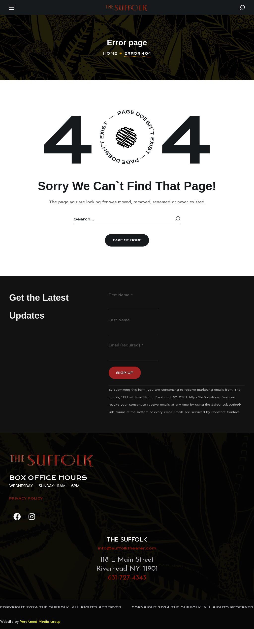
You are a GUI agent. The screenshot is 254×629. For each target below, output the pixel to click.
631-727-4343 (127, 577)
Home (110, 53)
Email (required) (126, 345)
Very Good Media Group (40, 622)
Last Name (119, 320)
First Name (121, 295)
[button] (242, 7)
